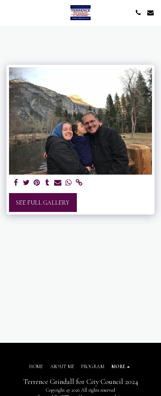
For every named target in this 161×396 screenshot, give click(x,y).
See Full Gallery (43, 202)
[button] (9, 12)
